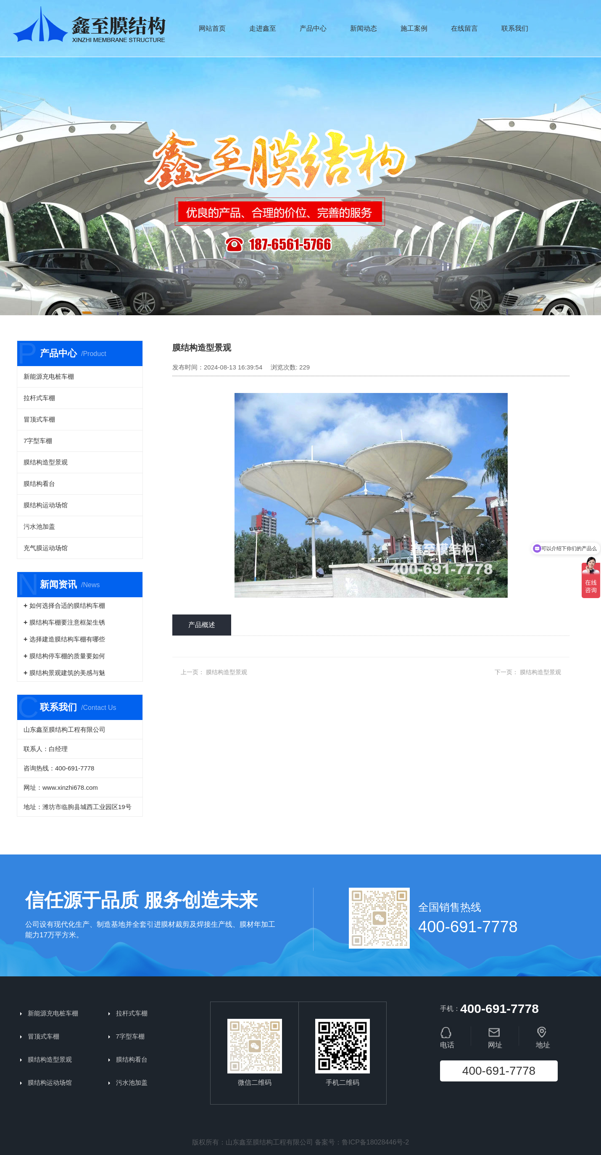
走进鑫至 (262, 28)
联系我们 (514, 28)
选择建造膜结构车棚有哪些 (67, 639)
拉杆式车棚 (39, 397)
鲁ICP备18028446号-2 (375, 1142)
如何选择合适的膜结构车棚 (67, 605)
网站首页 (212, 28)
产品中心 (313, 28)
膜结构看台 (39, 483)
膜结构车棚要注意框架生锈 (67, 622)
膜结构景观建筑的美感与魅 (67, 672)
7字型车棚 (38, 440)
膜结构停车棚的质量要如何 (67, 655)
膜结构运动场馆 (46, 505)
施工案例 (414, 28)
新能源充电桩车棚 (49, 376)
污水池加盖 (39, 526)
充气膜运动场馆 (46, 547)
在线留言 (464, 28)
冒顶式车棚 (39, 419)
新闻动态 (363, 28)
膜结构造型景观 (46, 462)
